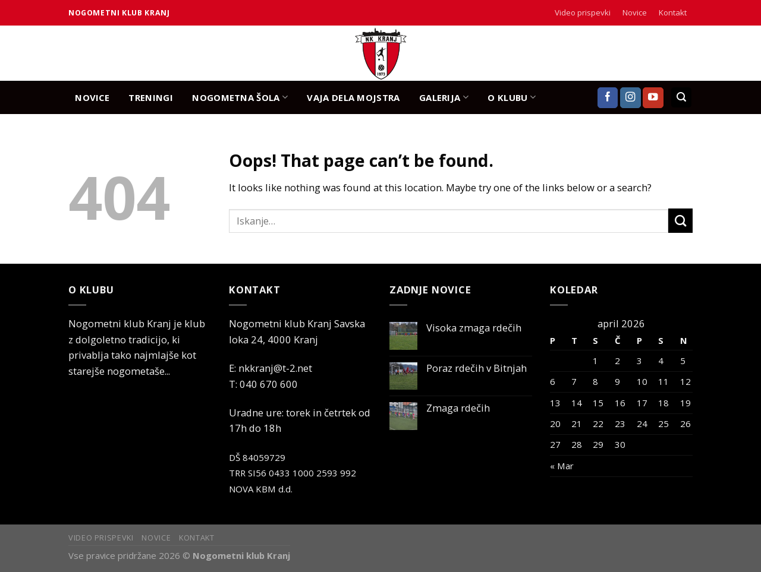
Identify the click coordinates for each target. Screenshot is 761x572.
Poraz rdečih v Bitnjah (476, 368)
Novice (634, 12)
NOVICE (92, 97)
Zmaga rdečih (458, 408)
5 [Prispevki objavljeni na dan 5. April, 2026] (682, 360)
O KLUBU (512, 97)
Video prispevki (583, 12)
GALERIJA (443, 97)
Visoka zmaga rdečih (473, 328)
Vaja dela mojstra (353, 97)
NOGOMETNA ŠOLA (240, 97)
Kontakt (673, 12)
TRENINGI (150, 97)
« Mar (562, 466)
